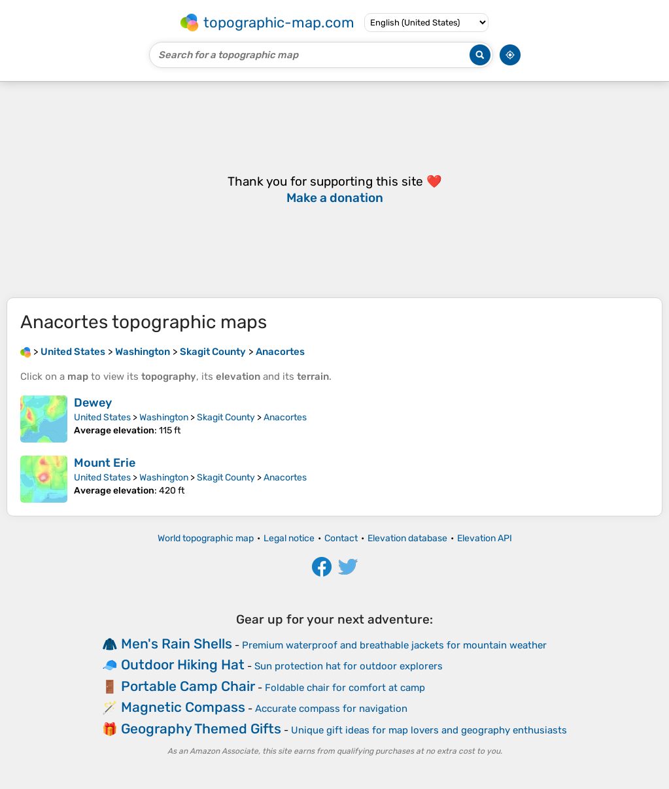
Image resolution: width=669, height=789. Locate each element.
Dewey (93, 402)
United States (102, 417)
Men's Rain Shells (176, 643)
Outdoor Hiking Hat (183, 664)
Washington (163, 417)
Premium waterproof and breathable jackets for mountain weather (394, 645)
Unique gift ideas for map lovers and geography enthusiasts (429, 730)
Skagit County (226, 417)
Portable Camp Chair (188, 686)
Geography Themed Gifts (201, 728)
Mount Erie (104, 463)
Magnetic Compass (183, 707)
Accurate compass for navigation (331, 708)
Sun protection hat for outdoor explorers (348, 666)
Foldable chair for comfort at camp (345, 688)
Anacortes (285, 417)
